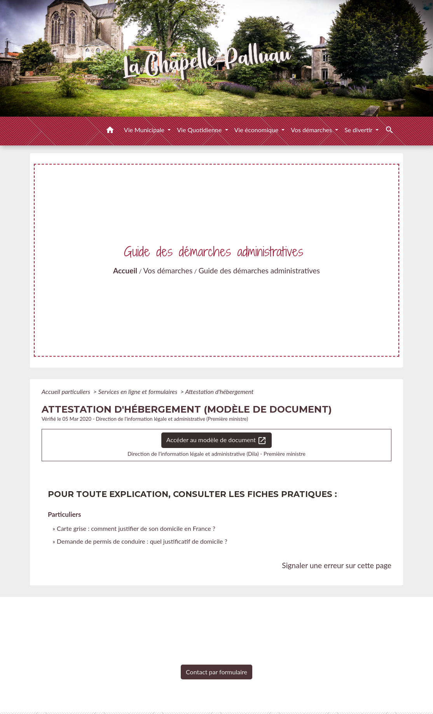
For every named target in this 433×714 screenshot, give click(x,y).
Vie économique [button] (257, 129)
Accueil (125, 270)
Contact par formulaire (216, 672)
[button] (110, 131)
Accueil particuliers (67, 391)
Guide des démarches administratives (259, 270)
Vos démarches (168, 270)
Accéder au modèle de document (216, 440)
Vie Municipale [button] (145, 129)
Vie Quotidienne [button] (200, 129)
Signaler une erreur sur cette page (336, 565)
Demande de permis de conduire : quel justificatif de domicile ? (142, 541)
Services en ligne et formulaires (138, 391)
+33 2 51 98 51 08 (216, 658)
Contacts (216, 610)
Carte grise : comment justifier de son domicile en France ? (136, 528)
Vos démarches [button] (312, 129)
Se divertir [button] (359, 129)
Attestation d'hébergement (219, 391)
